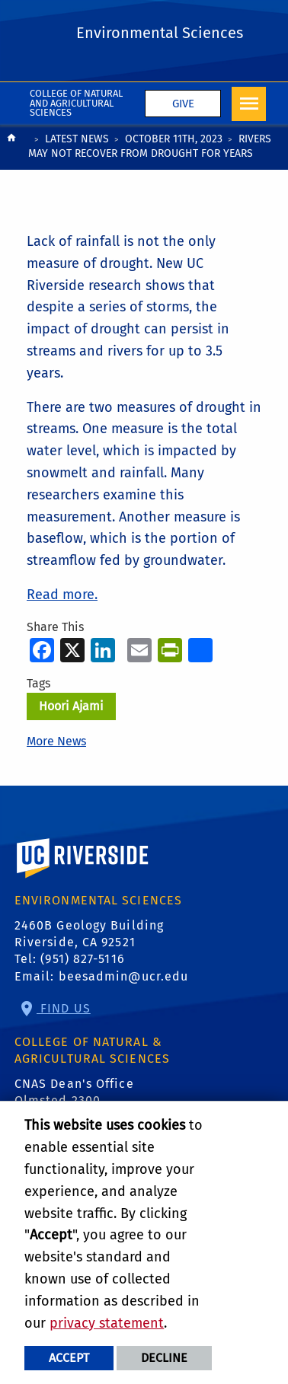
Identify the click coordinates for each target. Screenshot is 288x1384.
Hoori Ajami (71, 706)
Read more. (62, 594)
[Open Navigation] (249, 104)
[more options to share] (200, 649)
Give (183, 103)
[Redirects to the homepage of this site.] (11, 148)
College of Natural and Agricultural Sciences (76, 103)
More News (56, 741)
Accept (69, 1358)
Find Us (64, 1008)
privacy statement (107, 1323)
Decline (164, 1358)
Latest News (77, 138)
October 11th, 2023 (173, 138)
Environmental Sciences (159, 33)
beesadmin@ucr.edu (124, 976)
